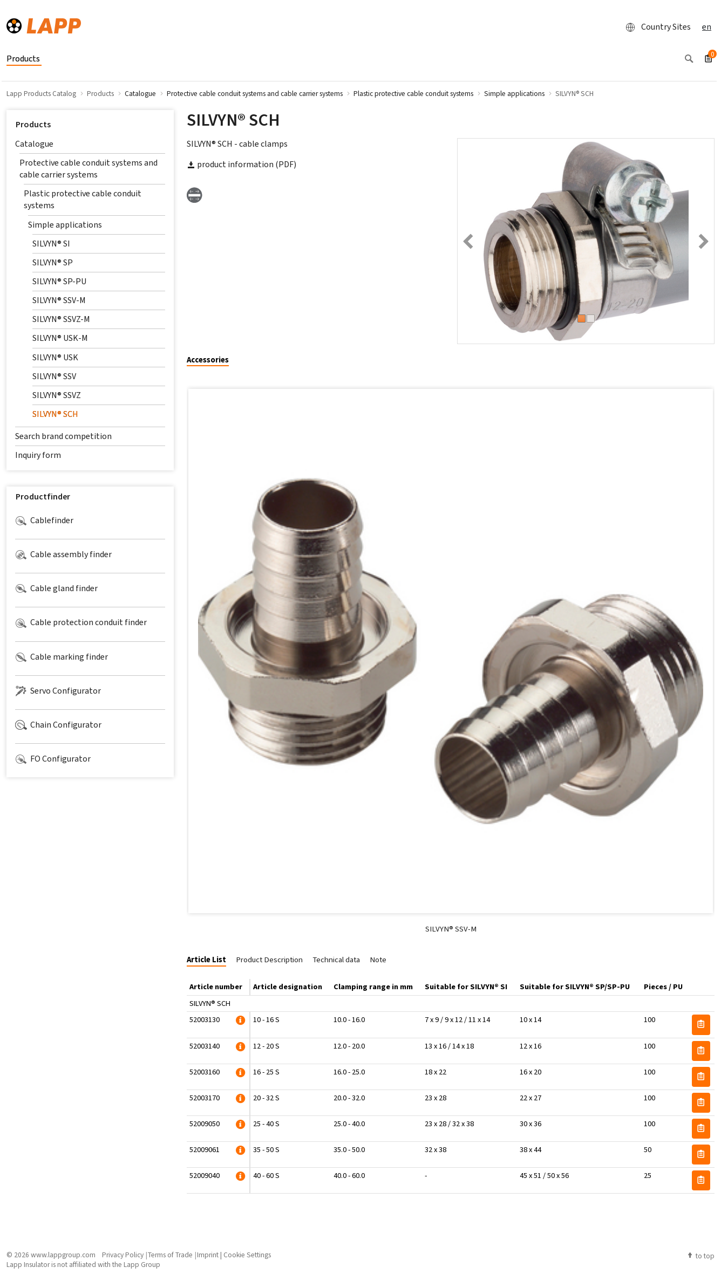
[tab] (212, 360)
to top (700, 1256)
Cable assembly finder (63, 554)
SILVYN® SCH (55, 414)
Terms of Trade (170, 1254)
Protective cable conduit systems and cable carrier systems (88, 168)
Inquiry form (38, 455)
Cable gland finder (56, 588)
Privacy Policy (123, 1254)
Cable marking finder (61, 657)
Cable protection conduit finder (81, 622)
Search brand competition (63, 436)
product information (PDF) (241, 164)
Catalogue (34, 143)
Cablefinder (44, 520)
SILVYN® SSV (54, 376)
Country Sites (655, 27)
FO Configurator (53, 759)
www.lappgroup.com (63, 1254)
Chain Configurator (58, 725)
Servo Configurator (58, 691)
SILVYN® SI (51, 243)
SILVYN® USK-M (60, 338)
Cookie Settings (247, 1254)
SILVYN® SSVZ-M (61, 319)
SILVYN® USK (55, 357)
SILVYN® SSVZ (56, 395)
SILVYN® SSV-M (59, 300)
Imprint (208, 1254)
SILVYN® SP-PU (59, 281)
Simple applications (65, 224)
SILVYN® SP (52, 262)
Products (33, 124)
